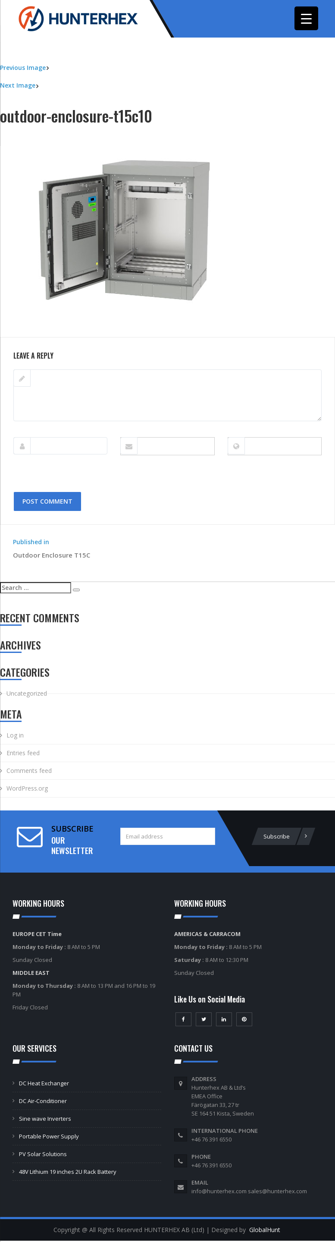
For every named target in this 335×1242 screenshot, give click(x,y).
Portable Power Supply (49, 1137)
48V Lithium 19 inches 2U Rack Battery (67, 1173)
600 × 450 (67, 333)
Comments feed (29, 772)
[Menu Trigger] (306, 18)
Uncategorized (26, 694)
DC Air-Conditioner (43, 1102)
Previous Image (23, 69)
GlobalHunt (264, 1231)
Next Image (17, 86)
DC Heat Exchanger (44, 1084)
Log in (15, 736)
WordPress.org (27, 789)
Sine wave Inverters (45, 1120)
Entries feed (23, 754)
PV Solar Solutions (43, 1155)
